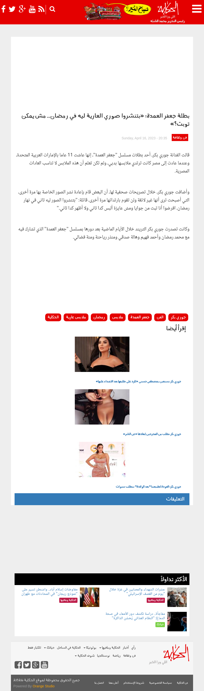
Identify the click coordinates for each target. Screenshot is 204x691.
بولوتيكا (90, 647)
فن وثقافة (180, 137)
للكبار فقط (34, 647)
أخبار (126, 647)
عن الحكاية (182, 683)
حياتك (49, 647)
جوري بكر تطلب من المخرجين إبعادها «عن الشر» (152, 434)
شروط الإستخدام (133, 683)
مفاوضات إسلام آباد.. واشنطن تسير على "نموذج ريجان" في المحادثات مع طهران (49, 591)
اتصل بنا (99, 683)
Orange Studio (43, 686)
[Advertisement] (102, 73)
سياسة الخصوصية (160, 683)
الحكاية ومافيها (109, 647)
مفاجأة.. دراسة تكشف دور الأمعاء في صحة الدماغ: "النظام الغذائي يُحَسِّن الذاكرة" (135, 616)
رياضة (116, 655)
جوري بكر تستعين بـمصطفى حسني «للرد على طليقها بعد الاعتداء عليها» (138, 381)
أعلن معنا (114, 683)
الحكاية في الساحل (69, 647)
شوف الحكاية (85, 655)
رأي (133, 647)
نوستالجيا (103, 655)
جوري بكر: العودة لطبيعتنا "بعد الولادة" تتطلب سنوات (148, 487)
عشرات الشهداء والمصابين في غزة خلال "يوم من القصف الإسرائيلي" (137, 591)
